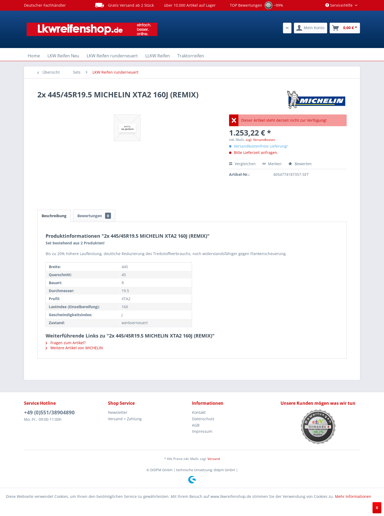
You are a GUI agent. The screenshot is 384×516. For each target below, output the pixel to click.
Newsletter (117, 412)
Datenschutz (203, 418)
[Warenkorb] (345, 28)
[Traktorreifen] (191, 56)
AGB (195, 425)
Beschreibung (54, 215)
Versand (213, 459)
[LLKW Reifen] (158, 56)
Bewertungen (94, 216)
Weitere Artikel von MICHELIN (74, 347)
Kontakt (199, 412)
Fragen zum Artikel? (66, 342)
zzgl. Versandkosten (260, 139)
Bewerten (300, 163)
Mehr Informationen (353, 496)
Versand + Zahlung (125, 418)
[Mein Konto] (310, 28)
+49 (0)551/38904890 (49, 412)
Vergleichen (242, 163)
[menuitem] (287, 28)
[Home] (34, 56)
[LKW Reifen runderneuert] (112, 56)
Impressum (202, 431)
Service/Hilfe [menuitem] (339, 5)
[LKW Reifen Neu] (63, 56)
